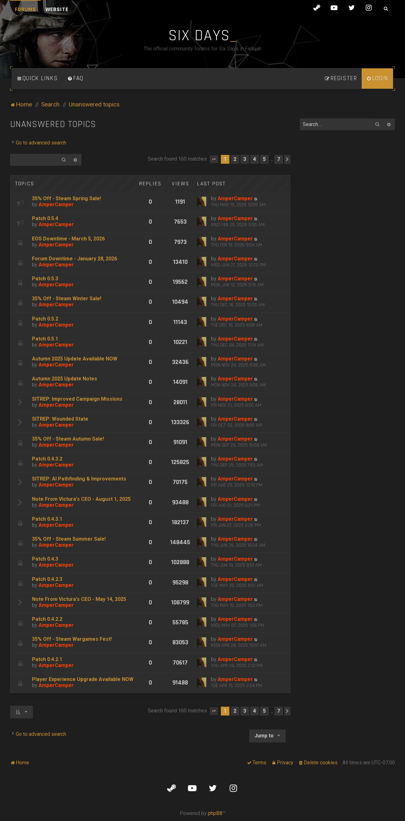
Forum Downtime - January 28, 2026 (74, 259)
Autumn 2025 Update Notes (64, 379)
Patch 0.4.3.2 (47, 459)
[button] (214, 159)
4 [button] (254, 159)
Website (57, 9)
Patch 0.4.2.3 (47, 579)
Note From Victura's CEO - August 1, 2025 (81, 499)
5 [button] (264, 159)
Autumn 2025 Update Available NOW (74, 359)
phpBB (215, 813)
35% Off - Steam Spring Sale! (66, 198)
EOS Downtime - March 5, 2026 (68, 239)
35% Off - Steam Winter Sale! (66, 299)
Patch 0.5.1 (45, 339)
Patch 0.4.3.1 (47, 519)
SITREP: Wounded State (60, 419)
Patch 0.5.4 (45, 218)
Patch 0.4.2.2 (47, 619)
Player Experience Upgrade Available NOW (83, 679)
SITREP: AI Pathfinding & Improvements (79, 479)
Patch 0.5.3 (45, 279)
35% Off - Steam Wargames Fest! (72, 639)
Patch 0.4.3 (45, 559)
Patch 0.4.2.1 (47, 659)
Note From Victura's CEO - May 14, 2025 (79, 599)
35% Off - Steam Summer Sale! (69, 539)
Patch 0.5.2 (45, 319)
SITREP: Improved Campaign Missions (77, 399)
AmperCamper (56, 204)
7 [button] (278, 159)
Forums (25, 9)
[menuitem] (75, 78)
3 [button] (244, 159)
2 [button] (235, 159)
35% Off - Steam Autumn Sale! (68, 439)
